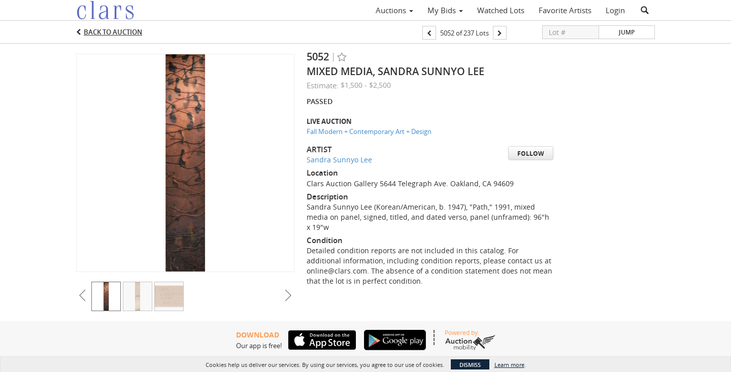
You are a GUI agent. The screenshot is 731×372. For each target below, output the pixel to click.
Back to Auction (113, 32)
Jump (627, 32)
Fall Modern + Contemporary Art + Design (369, 131)
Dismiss (470, 364)
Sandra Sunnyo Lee (339, 159)
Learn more (509, 364)
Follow (530, 153)
